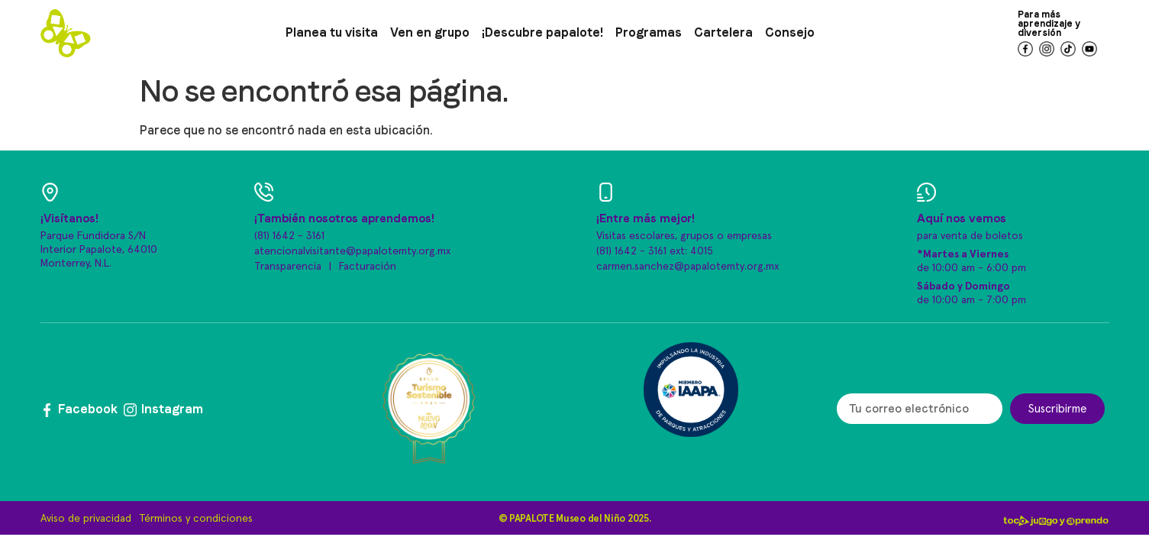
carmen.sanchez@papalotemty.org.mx (687, 266)
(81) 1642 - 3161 (289, 236)
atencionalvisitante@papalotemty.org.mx (352, 251)
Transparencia (287, 266)
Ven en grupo (430, 32)
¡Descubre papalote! (542, 32)
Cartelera (723, 32)
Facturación (367, 266)
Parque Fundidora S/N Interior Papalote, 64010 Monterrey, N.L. (98, 250)
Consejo (790, 32)
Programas (648, 32)
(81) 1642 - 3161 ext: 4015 (654, 251)
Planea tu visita (332, 32)
